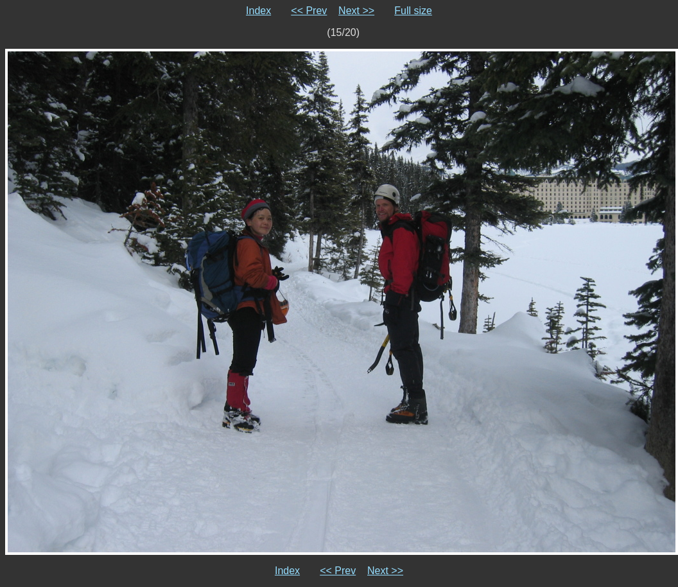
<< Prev (309, 10)
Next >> (356, 10)
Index (258, 10)
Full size (413, 10)
